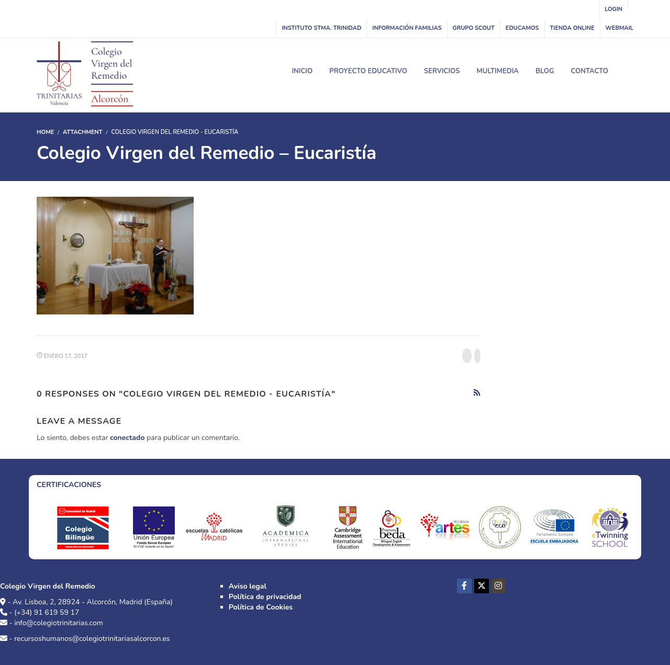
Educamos (522, 28)
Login (613, 9)
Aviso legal (247, 586)
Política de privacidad (265, 597)
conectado (127, 438)
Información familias (406, 28)
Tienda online (572, 28)
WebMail (619, 28)
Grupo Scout (474, 28)
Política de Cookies (261, 607)
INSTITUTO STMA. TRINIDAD (321, 28)
